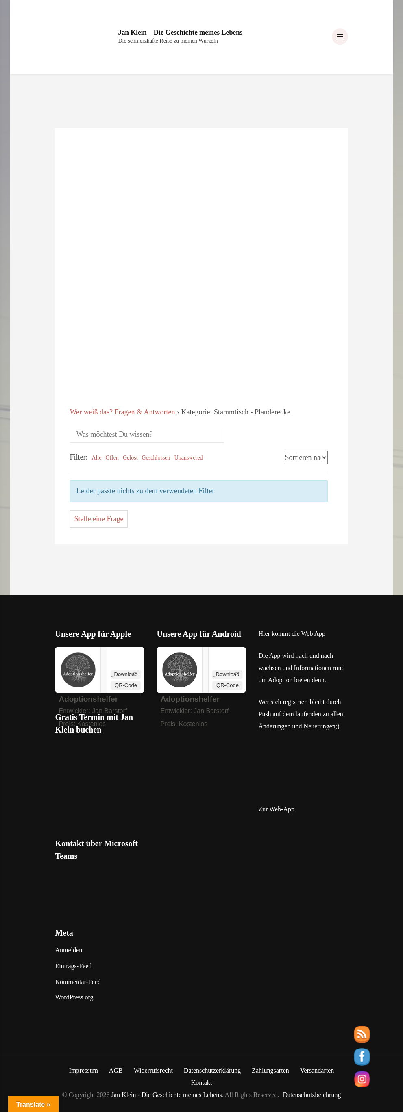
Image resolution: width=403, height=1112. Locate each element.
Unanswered (188, 458)
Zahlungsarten (270, 1070)
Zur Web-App (276, 809)
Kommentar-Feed (78, 981)
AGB (116, 1070)
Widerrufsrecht (153, 1070)
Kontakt (201, 1082)
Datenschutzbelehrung (312, 1094)
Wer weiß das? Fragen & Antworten (122, 412)
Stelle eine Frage (98, 519)
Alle (96, 458)
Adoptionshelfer (190, 699)
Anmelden (68, 950)
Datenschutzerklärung (212, 1070)
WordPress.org (74, 997)
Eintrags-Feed (73, 965)
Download (126, 674)
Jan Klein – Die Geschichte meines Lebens (180, 32)
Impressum (83, 1070)
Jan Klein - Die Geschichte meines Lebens (166, 1094)
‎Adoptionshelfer (88, 699)
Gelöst (130, 458)
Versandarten (317, 1070)
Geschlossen (156, 458)
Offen (112, 458)
